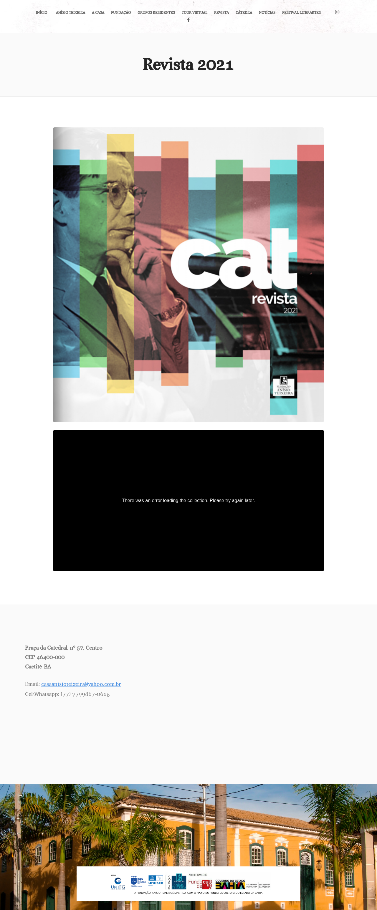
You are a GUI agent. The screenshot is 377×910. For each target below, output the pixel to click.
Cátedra (244, 13)
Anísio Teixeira (70, 13)
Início (41, 13)
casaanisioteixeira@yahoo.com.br (81, 684)
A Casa (98, 13)
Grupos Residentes (156, 13)
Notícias (267, 13)
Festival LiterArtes (301, 13)
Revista (221, 13)
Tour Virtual (194, 13)
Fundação (121, 13)
